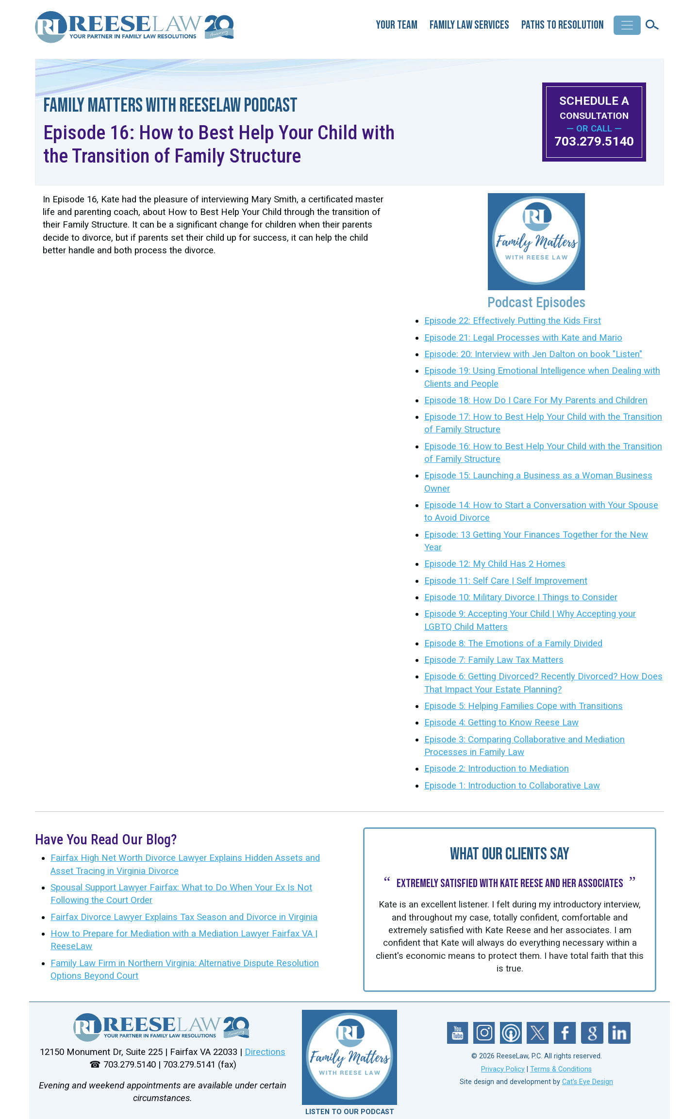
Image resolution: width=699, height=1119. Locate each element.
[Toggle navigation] (627, 25)
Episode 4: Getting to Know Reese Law (501, 722)
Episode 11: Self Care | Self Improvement (505, 581)
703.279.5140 (594, 141)
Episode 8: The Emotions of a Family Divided (513, 643)
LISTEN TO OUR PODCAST (349, 1112)
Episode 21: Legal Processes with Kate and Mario (523, 337)
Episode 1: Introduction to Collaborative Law (512, 785)
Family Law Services (469, 25)
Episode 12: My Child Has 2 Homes (495, 564)
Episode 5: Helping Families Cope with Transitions (523, 706)
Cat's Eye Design (587, 1082)
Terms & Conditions (561, 1069)
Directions (265, 1052)
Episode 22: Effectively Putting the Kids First (512, 320)
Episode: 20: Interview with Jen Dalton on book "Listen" (533, 354)
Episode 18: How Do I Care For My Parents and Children (536, 400)
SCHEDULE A (594, 107)
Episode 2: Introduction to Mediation (496, 768)
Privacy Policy (503, 1069)
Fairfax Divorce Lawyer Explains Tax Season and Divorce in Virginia (183, 917)
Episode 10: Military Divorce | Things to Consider (520, 597)
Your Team (396, 25)
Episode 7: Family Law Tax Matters (494, 660)
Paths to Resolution (562, 25)
